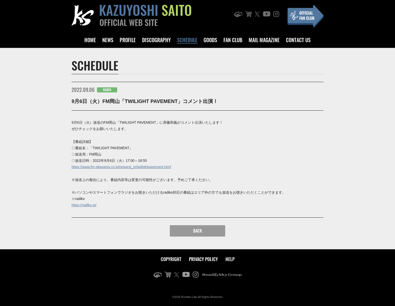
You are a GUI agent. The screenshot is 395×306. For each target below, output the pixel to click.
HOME (90, 40)
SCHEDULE (187, 40)
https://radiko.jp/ (84, 205)
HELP (230, 259)
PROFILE (128, 40)
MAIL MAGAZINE (264, 40)
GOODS (210, 40)
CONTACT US (298, 40)
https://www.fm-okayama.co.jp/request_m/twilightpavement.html (121, 167)
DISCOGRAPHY (156, 40)
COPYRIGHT (171, 259)
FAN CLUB (232, 40)
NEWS (107, 40)
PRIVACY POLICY (203, 259)
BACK (197, 231)
